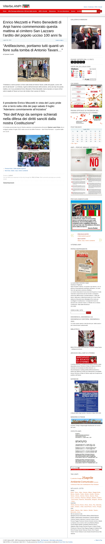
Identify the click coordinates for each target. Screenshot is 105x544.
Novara (87, 494)
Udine (80, 492)
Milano (90, 492)
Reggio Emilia (96, 492)
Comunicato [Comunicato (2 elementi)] (87, 481)
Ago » (76, 143)
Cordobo (70, 542)
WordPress (40, 542)
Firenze (82, 504)
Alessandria (88, 499)
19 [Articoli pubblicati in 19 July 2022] (77, 139)
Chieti (82, 506)
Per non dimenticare (63, 11)
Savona (92, 496)
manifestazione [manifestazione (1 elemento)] (87, 484)
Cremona (77, 497)
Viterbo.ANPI (12, 6)
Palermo (77, 510)
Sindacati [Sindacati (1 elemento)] (96, 484)
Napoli (72, 510)
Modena (94, 497)
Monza (72, 494)
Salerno (86, 510)
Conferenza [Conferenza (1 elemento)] (74, 484)
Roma (86, 504)
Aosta (72, 492)
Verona (77, 496)
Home (85, 7)
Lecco (72, 497)
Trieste (82, 494)
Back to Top (99, 540)
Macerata (98, 504)
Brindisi (91, 510)
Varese (72, 496)
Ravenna (81, 499)
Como (73, 501)
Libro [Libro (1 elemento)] (81, 484)
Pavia (96, 496)
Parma (87, 496)
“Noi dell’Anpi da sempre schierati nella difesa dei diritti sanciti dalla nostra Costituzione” (30, 118)
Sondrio (92, 494)
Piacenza (83, 497)
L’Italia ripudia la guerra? (15, 168)
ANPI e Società (43, 11)
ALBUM (79, 11)
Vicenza (82, 496)
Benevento (73, 512)
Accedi (100, 7)
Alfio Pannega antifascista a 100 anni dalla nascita (22, 11)
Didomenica (52, 11)
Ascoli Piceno (88, 506)
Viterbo (72, 504)
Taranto (96, 510)
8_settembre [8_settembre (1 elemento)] (74, 478)
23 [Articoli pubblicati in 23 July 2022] (95, 139)
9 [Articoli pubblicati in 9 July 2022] (95, 135)
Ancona (77, 504)
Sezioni (73, 11)
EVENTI (11, 175)
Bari (81, 510)
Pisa (94, 504)
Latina (72, 506)
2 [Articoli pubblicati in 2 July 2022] (95, 133)
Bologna (89, 497)
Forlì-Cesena (74, 499)
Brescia (100, 499)
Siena (90, 504)
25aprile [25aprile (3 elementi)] (87, 477)
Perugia (99, 506)
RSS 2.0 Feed (35, 177)
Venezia (85, 492)
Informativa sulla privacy (56, 540)
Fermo (94, 506)
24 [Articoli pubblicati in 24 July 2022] (99, 139)
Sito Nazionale (45, 540)
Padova (99, 497)
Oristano (77, 506)
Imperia (77, 494)
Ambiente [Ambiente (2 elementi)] (75, 481)
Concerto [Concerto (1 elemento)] (96, 482)
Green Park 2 (62, 542)
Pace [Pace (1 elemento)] (92, 484)
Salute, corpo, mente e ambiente (16, 170)
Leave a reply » (60, 40)
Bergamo (94, 499)
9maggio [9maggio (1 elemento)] (79, 478)
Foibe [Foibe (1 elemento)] (78, 484)
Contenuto (91, 7)
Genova (97, 494)
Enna (78, 512)
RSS (96, 7)
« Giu (72, 143)
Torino (76, 492)
